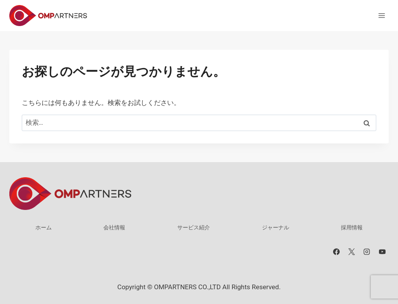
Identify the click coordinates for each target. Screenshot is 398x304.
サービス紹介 (193, 227)
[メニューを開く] (381, 15)
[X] (351, 252)
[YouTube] (382, 252)
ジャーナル (275, 227)
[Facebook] (336, 252)
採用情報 (352, 227)
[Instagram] (367, 252)
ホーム (43, 227)
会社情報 (114, 227)
